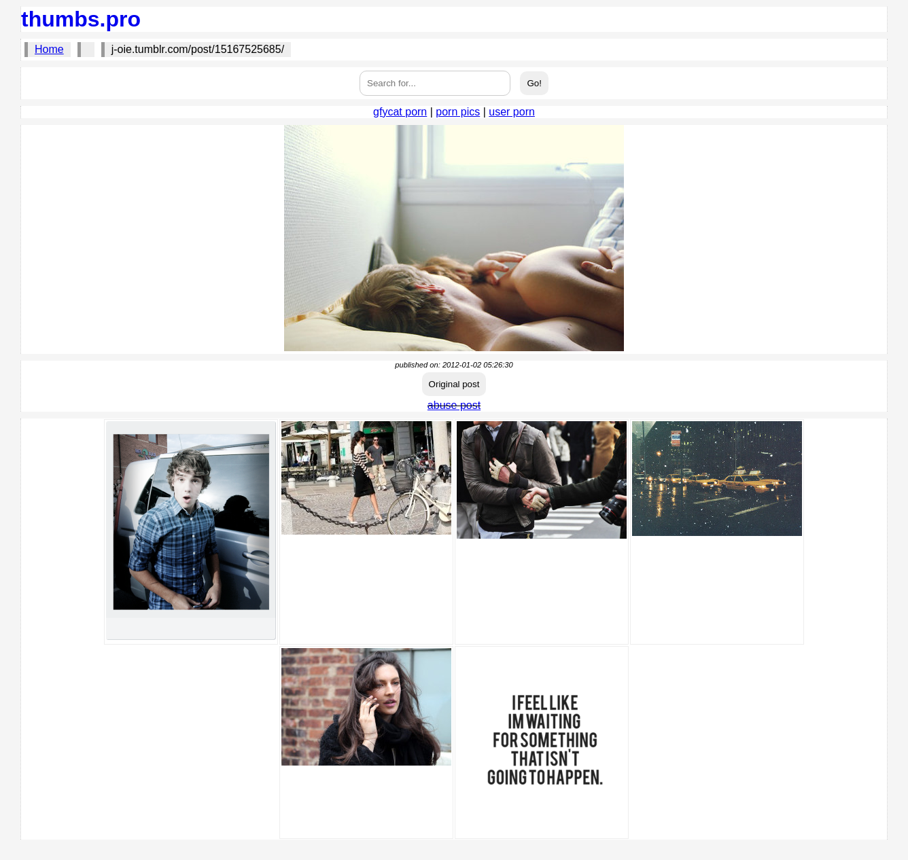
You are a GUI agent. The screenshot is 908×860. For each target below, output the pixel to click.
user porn (512, 112)
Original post (454, 384)
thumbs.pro (81, 19)
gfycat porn (400, 112)
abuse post (454, 405)
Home (49, 49)
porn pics (458, 112)
